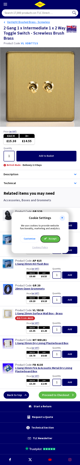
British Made (25, 318)
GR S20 (37, 211)
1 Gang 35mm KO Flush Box (32, 264)
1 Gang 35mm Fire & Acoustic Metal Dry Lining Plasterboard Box (43, 369)
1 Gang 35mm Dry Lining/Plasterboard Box (41, 343)
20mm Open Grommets (30, 288)
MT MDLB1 (40, 340)
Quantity (8, 148)
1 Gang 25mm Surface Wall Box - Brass (39, 313)
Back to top (18, 395)
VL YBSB (38, 310)
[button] (62, 218)
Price (10, 131)
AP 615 (37, 261)
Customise (29, 239)
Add (46, 156)
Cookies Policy (40, 247)
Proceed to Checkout (59, 395)
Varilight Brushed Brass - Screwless (28, 22)
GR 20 (36, 285)
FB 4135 (38, 365)
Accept (50, 239)
